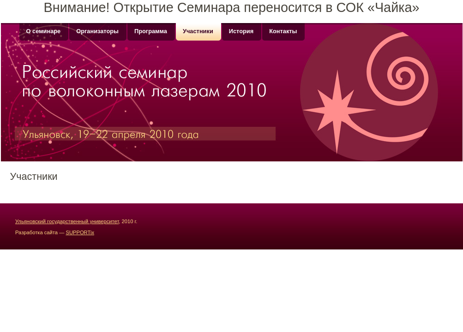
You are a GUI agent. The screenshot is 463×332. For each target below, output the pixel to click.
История (241, 31)
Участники (198, 31)
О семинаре (43, 31)
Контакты (283, 31)
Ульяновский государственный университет (67, 221)
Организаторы (97, 31)
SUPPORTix (80, 232)
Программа (150, 31)
